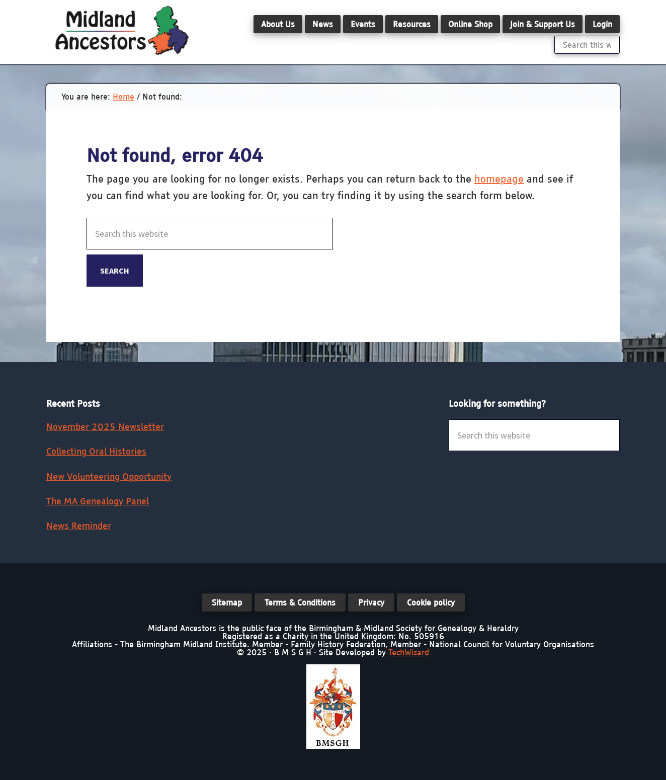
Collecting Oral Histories (96, 451)
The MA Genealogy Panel (97, 501)
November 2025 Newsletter (105, 426)
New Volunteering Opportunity (109, 476)
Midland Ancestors (121, 30)
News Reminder (78, 526)
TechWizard (408, 652)
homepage (499, 178)
